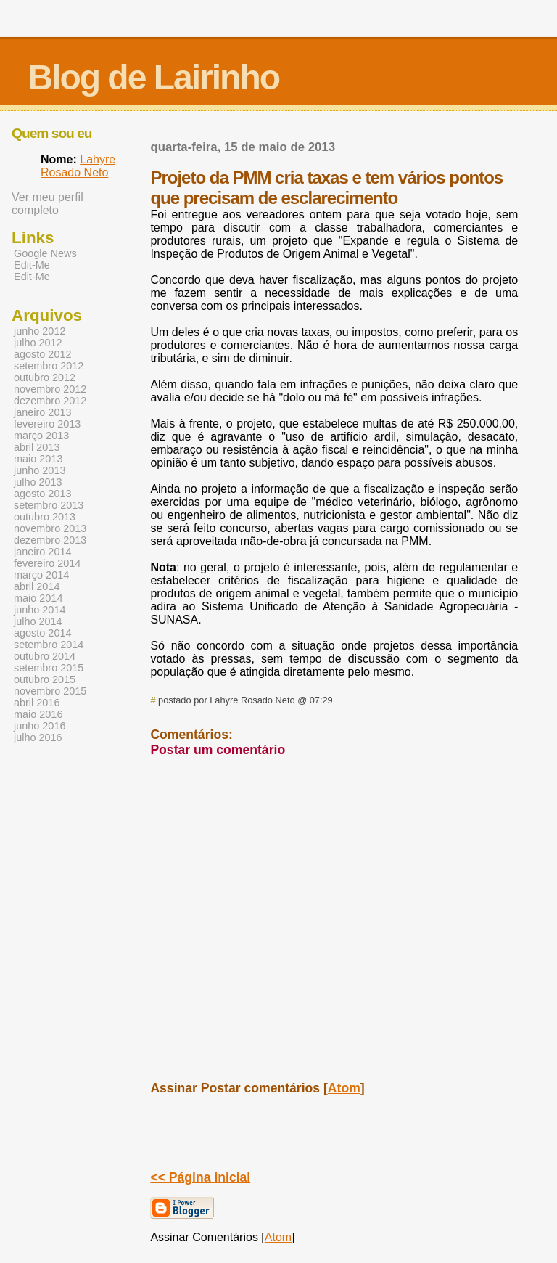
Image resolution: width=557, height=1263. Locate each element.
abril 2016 (36, 702)
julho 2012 (38, 342)
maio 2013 (38, 459)
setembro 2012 (48, 366)
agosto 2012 (42, 354)
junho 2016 (39, 726)
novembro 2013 (50, 528)
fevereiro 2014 (47, 563)
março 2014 (41, 575)
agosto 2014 (42, 633)
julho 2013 (38, 482)
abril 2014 (36, 586)
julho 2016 (38, 737)
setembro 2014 (48, 644)
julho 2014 (38, 621)
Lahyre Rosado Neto (78, 166)
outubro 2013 (44, 517)
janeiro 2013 (42, 412)
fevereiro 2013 (47, 424)
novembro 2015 (50, 691)
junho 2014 (39, 610)
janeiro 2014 (42, 551)
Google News (45, 253)
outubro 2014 (44, 656)
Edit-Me (32, 265)
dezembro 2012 (50, 400)
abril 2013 (36, 447)
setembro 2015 (48, 668)
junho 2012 (39, 331)
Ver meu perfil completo (47, 203)
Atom (344, 1088)
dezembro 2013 (50, 540)
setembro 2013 (48, 505)
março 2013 (41, 435)
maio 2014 (38, 598)
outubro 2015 (44, 679)
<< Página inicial (200, 1177)
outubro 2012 (44, 377)
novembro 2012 (50, 389)
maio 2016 (38, 714)
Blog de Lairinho (153, 77)
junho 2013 (39, 470)
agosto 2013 (42, 493)
